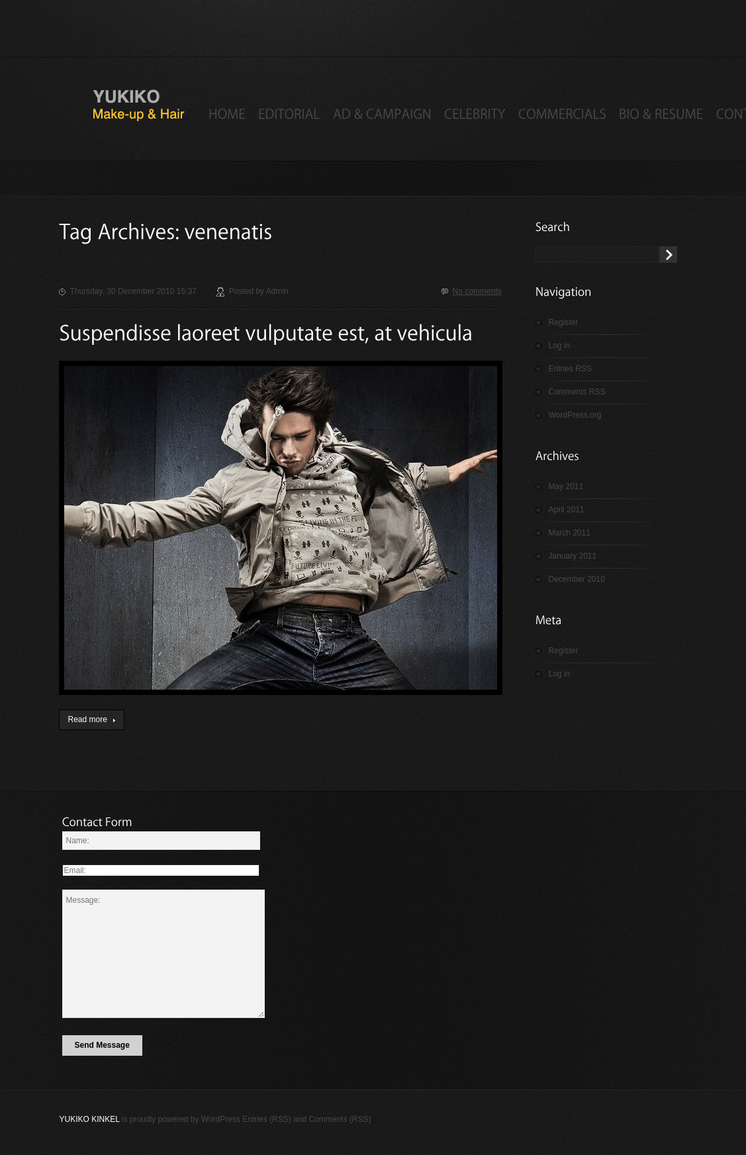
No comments (476, 291)
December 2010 (577, 579)
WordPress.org (575, 415)
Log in (560, 345)
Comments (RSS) (339, 1119)
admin (277, 291)
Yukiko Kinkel (90, 1119)
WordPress (220, 1119)
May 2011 (566, 486)
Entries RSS (570, 368)
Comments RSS (577, 391)
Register (564, 322)
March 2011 (569, 532)
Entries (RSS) (266, 1119)
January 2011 (573, 556)
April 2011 (566, 509)
